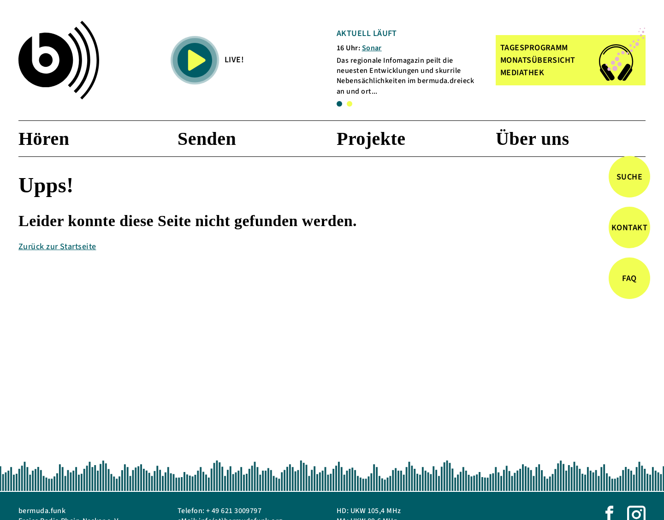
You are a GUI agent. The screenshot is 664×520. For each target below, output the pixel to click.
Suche (629, 177)
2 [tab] (349, 104)
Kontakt (629, 227)
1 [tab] (339, 104)
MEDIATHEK (522, 72)
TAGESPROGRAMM (534, 48)
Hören (43, 138)
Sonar (372, 48)
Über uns (532, 138)
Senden (207, 138)
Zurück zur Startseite (57, 246)
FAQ (629, 278)
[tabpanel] (410, 62)
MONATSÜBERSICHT (537, 60)
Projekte (371, 138)
